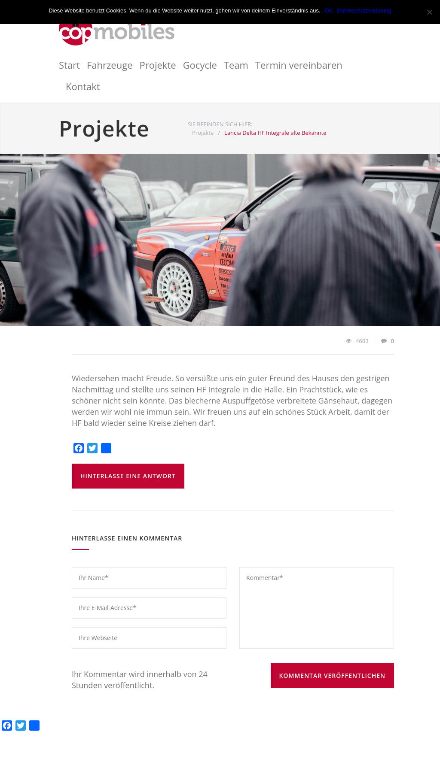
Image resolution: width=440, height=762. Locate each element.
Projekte (158, 64)
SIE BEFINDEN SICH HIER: (220, 124)
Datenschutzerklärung (364, 10)
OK (329, 10)
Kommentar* (316, 608)
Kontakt (83, 86)
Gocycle (200, 64)
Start (69, 64)
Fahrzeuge (110, 64)
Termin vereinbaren (298, 64)
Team (236, 64)
